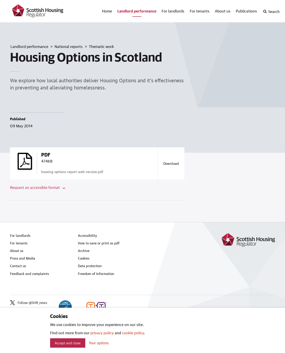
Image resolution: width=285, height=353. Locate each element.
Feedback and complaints (29, 274)
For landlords (173, 10)
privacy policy (102, 332)
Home (107, 10)
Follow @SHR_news (28, 303)
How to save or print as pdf (99, 243)
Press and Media (22, 258)
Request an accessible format (37, 187)
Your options (99, 343)
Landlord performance (136, 10)
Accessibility (87, 235)
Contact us (18, 266)
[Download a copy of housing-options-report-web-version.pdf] (171, 163)
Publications (246, 10)
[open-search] (271, 11)
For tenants (200, 10)
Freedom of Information (96, 274)
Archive (84, 251)
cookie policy (133, 332)
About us (222, 10)
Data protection (90, 266)
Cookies (84, 258)
